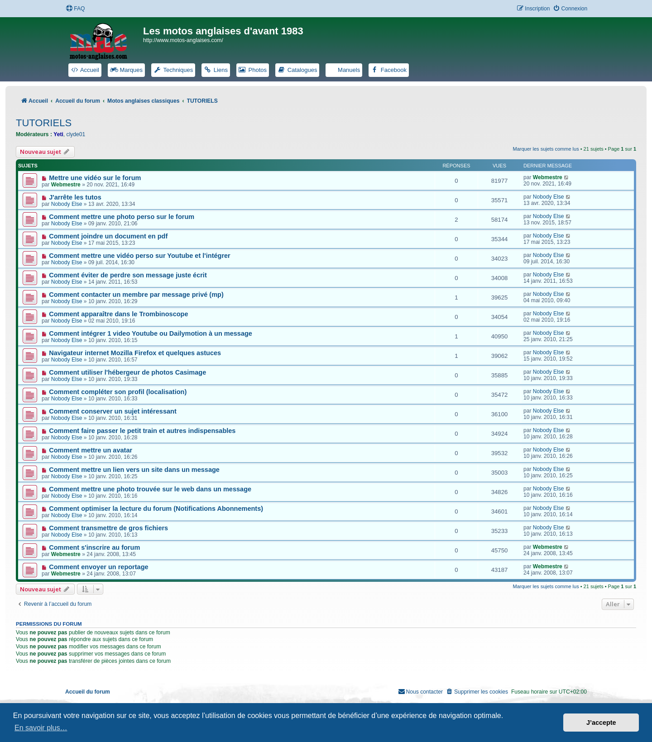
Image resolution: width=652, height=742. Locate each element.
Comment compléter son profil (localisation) (118, 391)
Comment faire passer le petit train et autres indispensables (142, 430)
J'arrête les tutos (75, 197)
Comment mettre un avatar (90, 450)
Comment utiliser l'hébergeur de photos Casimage (127, 372)
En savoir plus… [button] (40, 728)
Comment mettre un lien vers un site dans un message (134, 469)
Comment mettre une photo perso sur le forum (121, 216)
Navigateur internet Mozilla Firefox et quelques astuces (135, 353)
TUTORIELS (44, 122)
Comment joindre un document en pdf (108, 236)
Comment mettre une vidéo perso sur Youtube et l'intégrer (139, 255)
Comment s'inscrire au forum (94, 547)
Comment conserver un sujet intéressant (113, 411)
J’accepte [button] (601, 722)
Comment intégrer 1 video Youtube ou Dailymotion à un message (150, 333)
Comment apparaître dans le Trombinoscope (118, 314)
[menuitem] (75, 9)
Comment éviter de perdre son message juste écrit (128, 275)
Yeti (58, 134)
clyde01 (76, 134)
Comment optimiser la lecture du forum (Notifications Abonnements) (156, 508)
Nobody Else (66, 204)
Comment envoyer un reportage (98, 567)
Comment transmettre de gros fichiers (108, 528)
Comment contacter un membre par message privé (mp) (136, 294)
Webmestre (66, 184)
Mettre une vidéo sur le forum (95, 177)
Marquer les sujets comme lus (546, 149)
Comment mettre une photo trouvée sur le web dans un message (150, 489)
